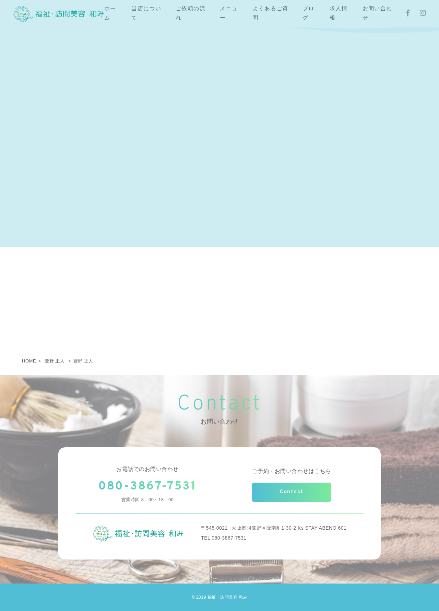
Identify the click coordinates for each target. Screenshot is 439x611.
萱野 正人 (54, 361)
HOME (29, 361)
